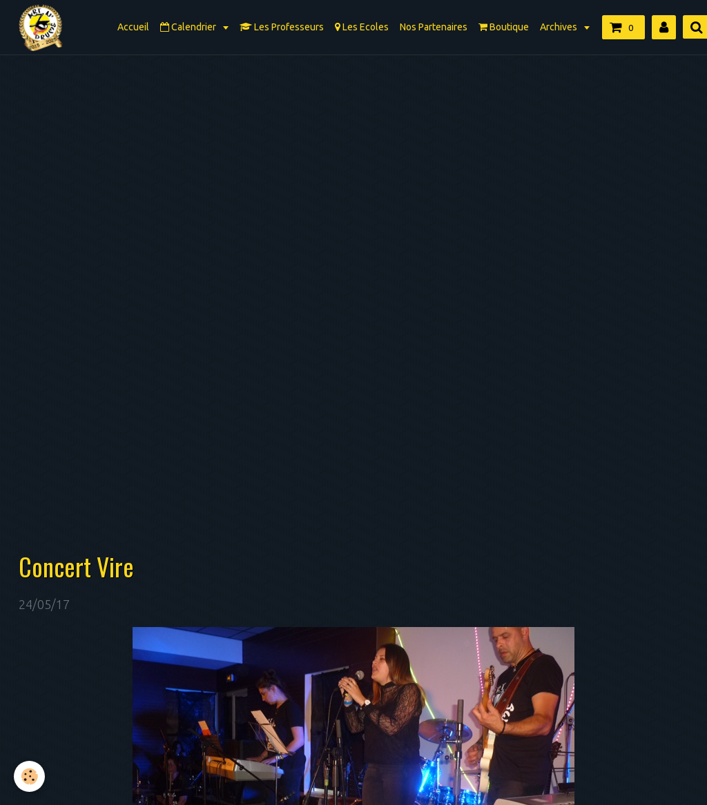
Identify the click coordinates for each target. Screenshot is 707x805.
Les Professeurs (282, 26)
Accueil (133, 26)
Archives (559, 26)
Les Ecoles (362, 26)
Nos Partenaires (433, 26)
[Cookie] (29, 776)
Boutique (503, 26)
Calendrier (189, 26)
